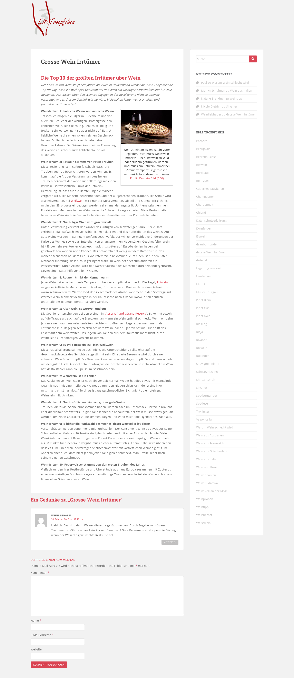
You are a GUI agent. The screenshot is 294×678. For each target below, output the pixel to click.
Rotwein (162, 282)
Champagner (205, 197)
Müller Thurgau (207, 292)
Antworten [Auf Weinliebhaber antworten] (170, 542)
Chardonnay (204, 204)
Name (36, 621)
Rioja (199, 332)
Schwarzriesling (207, 372)
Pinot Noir (203, 316)
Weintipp (236, 98)
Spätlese (202, 403)
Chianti (201, 212)
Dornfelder (203, 228)
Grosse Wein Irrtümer (241, 114)
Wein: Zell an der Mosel (212, 491)
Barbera (201, 141)
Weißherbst (204, 515)
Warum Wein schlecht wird (230, 82)
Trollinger (202, 411)
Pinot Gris (202, 308)
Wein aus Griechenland (212, 451)
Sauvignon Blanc (207, 364)
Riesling (201, 324)
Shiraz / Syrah (205, 380)
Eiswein (201, 236)
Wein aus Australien (210, 435)
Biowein (201, 165)
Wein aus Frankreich (210, 443)
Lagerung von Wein (209, 268)
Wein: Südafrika (207, 483)
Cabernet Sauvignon (210, 189)
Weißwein (77, 201)
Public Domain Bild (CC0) (147, 178)
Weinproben (204, 499)
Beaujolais (203, 149)
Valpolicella (204, 419)
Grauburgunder (207, 244)
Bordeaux (202, 173)
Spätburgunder (206, 395)
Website (36, 649)
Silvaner (231, 106)
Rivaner (201, 340)
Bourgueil (202, 181)
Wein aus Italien (241, 90)
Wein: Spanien (206, 475)
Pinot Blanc (204, 300)
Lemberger (203, 276)
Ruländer (202, 356)
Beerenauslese (206, 157)
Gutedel (201, 260)
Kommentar (40, 573)
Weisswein (203, 523)
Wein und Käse (206, 467)
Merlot (200, 284)
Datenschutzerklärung (211, 220)
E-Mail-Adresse (42, 635)
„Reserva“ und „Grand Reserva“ (126, 313)
